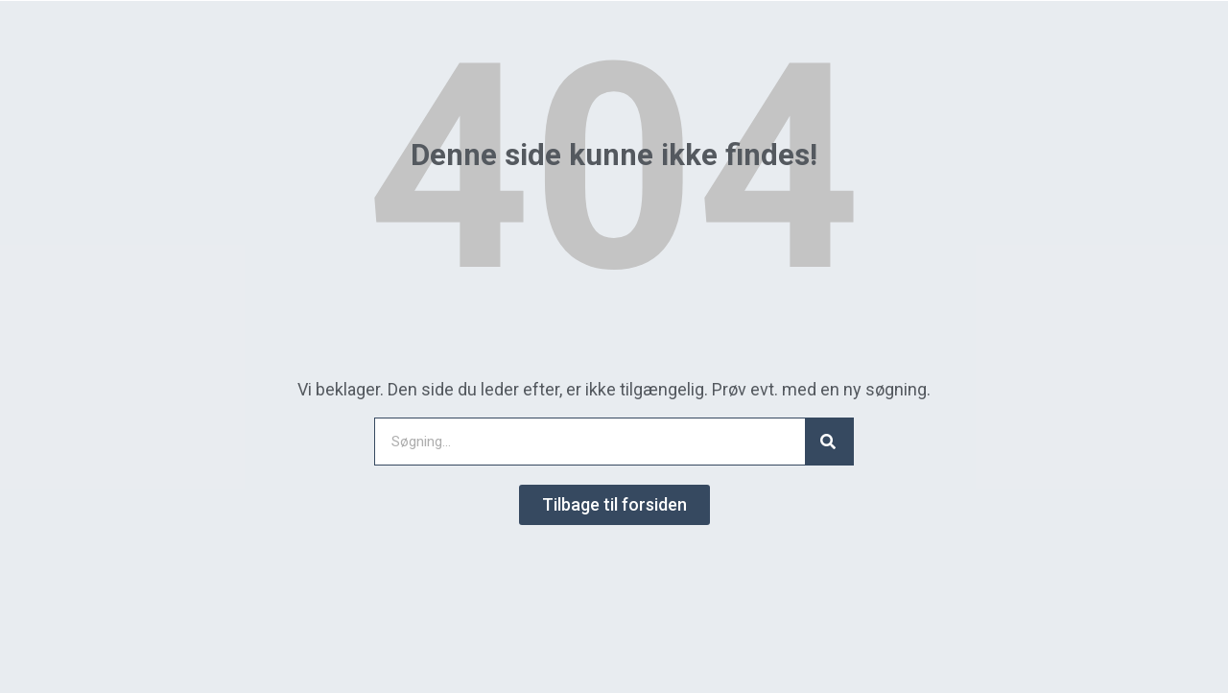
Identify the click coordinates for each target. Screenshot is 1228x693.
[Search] (829, 441)
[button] (614, 505)
